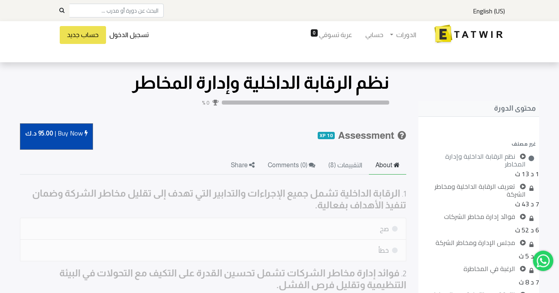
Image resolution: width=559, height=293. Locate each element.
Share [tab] (243, 165)
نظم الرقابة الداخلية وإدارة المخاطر (260, 82)
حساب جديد (84, 34)
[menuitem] (373, 35)
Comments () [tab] (291, 165)
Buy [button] (56, 133)
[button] (478, 143)
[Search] (61, 10)
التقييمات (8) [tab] (345, 165)
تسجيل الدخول (130, 34)
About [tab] (387, 165)
